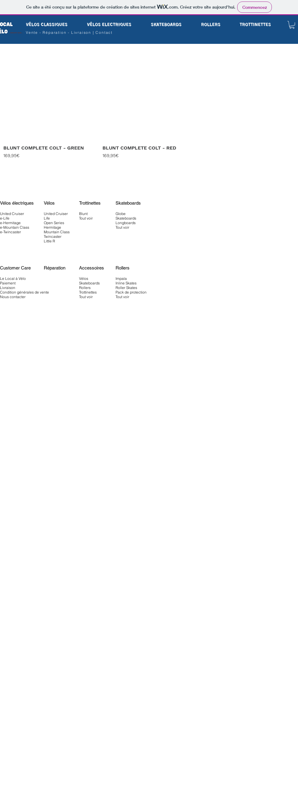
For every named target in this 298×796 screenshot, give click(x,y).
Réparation (55, 32)
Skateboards (89, 283)
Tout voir (86, 296)
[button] (291, 25)
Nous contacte (12, 296)
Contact (104, 32)
